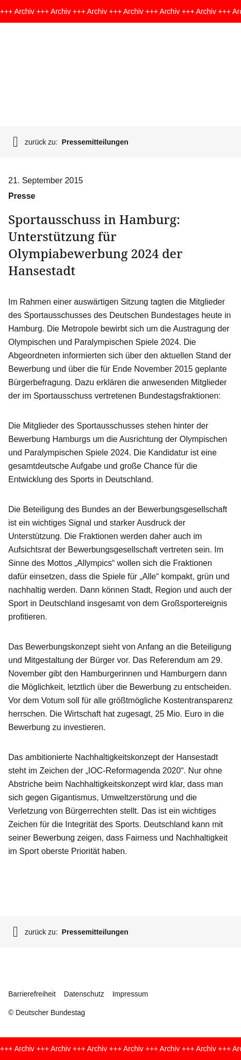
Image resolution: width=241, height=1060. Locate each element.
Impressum (130, 994)
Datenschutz (84, 994)
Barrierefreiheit (32, 994)
